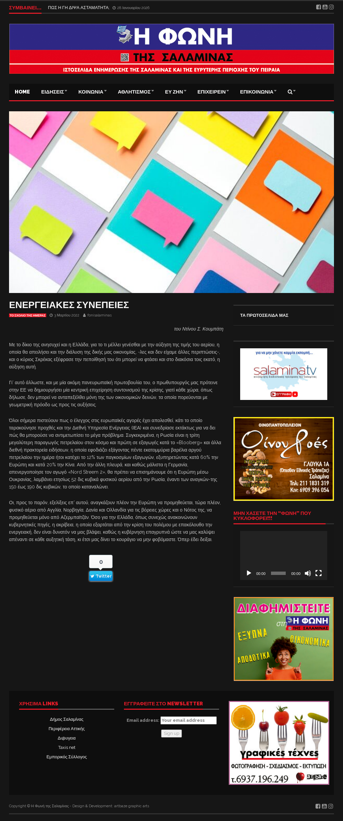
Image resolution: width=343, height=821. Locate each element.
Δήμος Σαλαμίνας (66, 719)
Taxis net (66, 747)
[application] (283, 555)
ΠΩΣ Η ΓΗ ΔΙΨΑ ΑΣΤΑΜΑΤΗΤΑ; (80, 7)
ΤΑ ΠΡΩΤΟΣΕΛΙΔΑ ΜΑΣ (264, 315)
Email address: (172, 720)
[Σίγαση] (307, 573)
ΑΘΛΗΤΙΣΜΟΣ (134, 92)
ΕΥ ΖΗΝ (174, 92)
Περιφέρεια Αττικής (67, 728)
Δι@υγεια (66, 738)
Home (22, 92)
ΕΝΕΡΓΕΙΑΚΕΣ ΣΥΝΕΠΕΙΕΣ (69, 304)
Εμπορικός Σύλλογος (67, 756)
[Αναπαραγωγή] (249, 573)
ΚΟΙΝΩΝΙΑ (91, 92)
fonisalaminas (99, 315)
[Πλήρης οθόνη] (318, 573)
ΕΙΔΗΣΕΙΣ (52, 92)
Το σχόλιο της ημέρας (28, 315)
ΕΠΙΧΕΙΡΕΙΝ (212, 92)
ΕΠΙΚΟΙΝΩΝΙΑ (257, 92)
